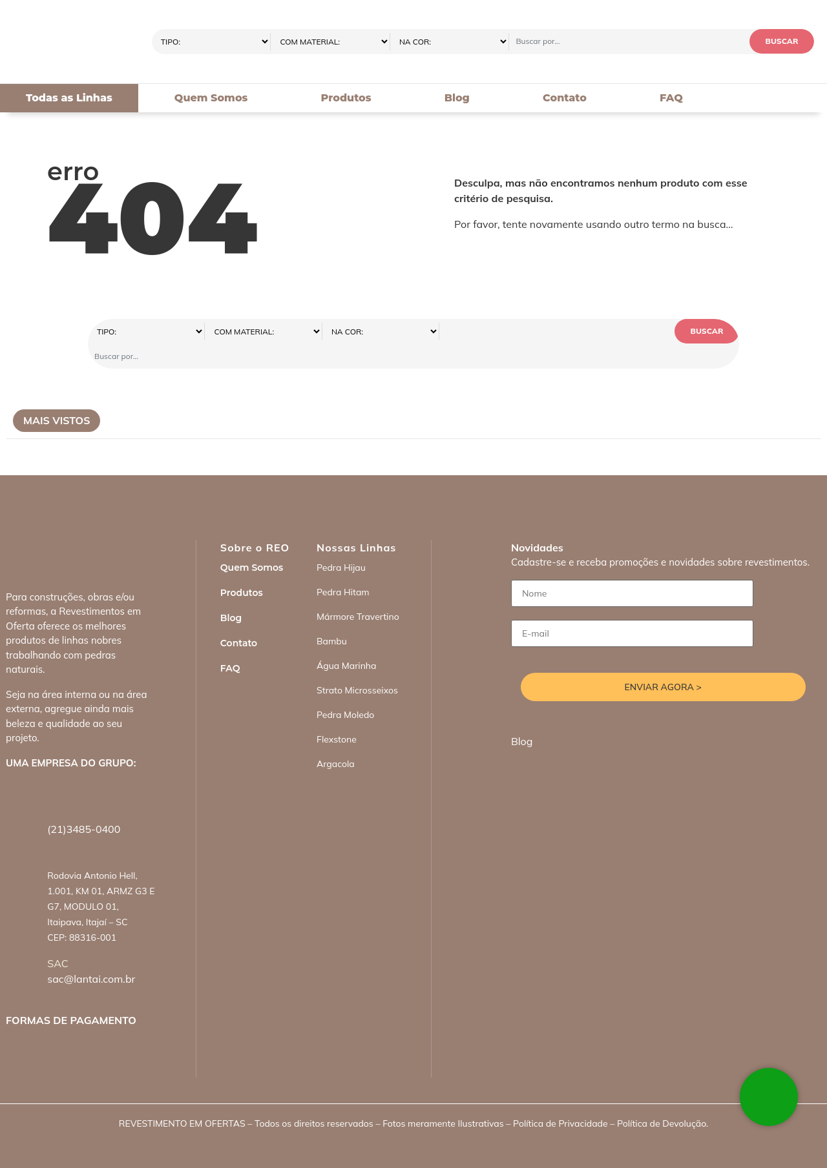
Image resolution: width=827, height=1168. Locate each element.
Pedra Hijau (341, 543)
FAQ (671, 98)
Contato (565, 98)
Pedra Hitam (343, 567)
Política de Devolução (661, 1099)
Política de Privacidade (560, 1099)
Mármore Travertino (358, 592)
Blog (457, 98)
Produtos (346, 98)
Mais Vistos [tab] (56, 395)
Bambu (332, 616)
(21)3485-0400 (83, 804)
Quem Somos (211, 98)
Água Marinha (346, 641)
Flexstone (337, 715)
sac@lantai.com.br (91, 954)
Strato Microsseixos (357, 665)
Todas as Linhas (69, 98)
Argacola (336, 739)
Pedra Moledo (345, 690)
